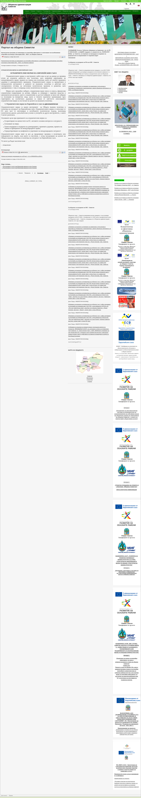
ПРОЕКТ (127, 408)
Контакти (123, 1)
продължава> (7, 145)
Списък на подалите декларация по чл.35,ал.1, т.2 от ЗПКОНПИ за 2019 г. (21, 156)
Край (46, 173)
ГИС (94, 11)
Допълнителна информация (126, 489)
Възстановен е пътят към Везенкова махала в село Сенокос (20, 166)
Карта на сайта (107, 1)
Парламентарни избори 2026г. (100, 13)
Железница (90, 378)
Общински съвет (67, 11)
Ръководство (47, 11)
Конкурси (87, 13)
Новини (33, 11)
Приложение (71, 57)
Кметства (76, 11)
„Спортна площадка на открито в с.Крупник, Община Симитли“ (127, 486)
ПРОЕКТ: (127, 482)
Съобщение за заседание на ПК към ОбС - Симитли (83, 62)
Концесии (35, 13)
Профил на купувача (86, 11)
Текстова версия (133, 1)
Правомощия (122, 89)
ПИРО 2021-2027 (112, 11)
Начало (27, 11)
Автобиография (122, 88)
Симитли (39, 11)
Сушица (90, 381)
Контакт (120, 92)
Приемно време (122, 91)
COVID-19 (28, 13)
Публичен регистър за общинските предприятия (70, 13)
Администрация (56, 11)
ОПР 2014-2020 (101, 11)
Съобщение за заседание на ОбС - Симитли (81, 207)
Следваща (40, 173)
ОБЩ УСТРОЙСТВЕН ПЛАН (47, 13)
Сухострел (90, 379)
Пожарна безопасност (125, 11)
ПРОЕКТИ (135, 11)
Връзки (117, 1)
